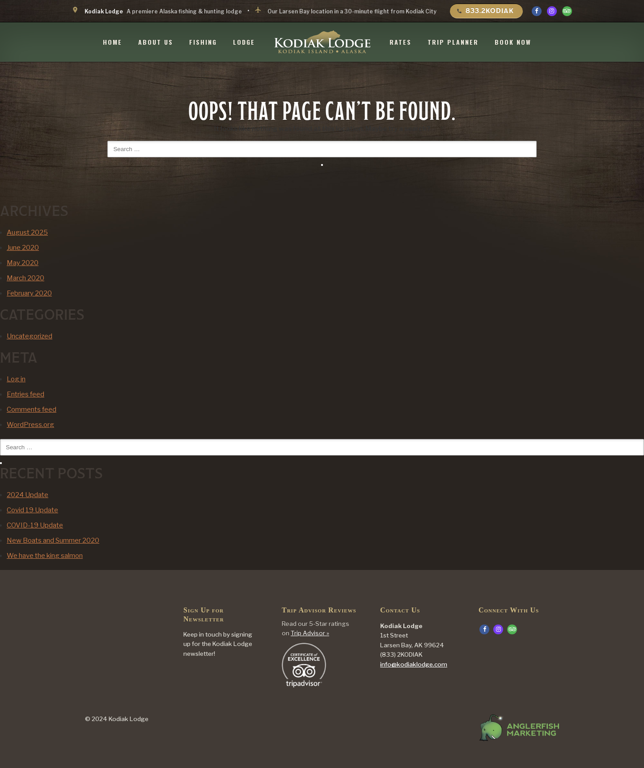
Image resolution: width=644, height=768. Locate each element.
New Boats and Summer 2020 (53, 540)
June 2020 (23, 248)
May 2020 (22, 263)
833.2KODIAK (485, 10)
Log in (16, 379)
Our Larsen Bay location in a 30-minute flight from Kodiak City (345, 10)
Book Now (513, 41)
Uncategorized (29, 336)
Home (112, 41)
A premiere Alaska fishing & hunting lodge (157, 10)
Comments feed (31, 409)
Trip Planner (453, 41)
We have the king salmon (45, 556)
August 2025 (27, 232)
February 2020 (29, 293)
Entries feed (25, 394)
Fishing (203, 41)
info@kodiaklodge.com (413, 664)
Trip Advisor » (310, 633)
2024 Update (27, 495)
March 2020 (25, 278)
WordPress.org (30, 425)
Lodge (244, 41)
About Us (155, 41)
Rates (400, 41)
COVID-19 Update (35, 525)
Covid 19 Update (32, 510)
